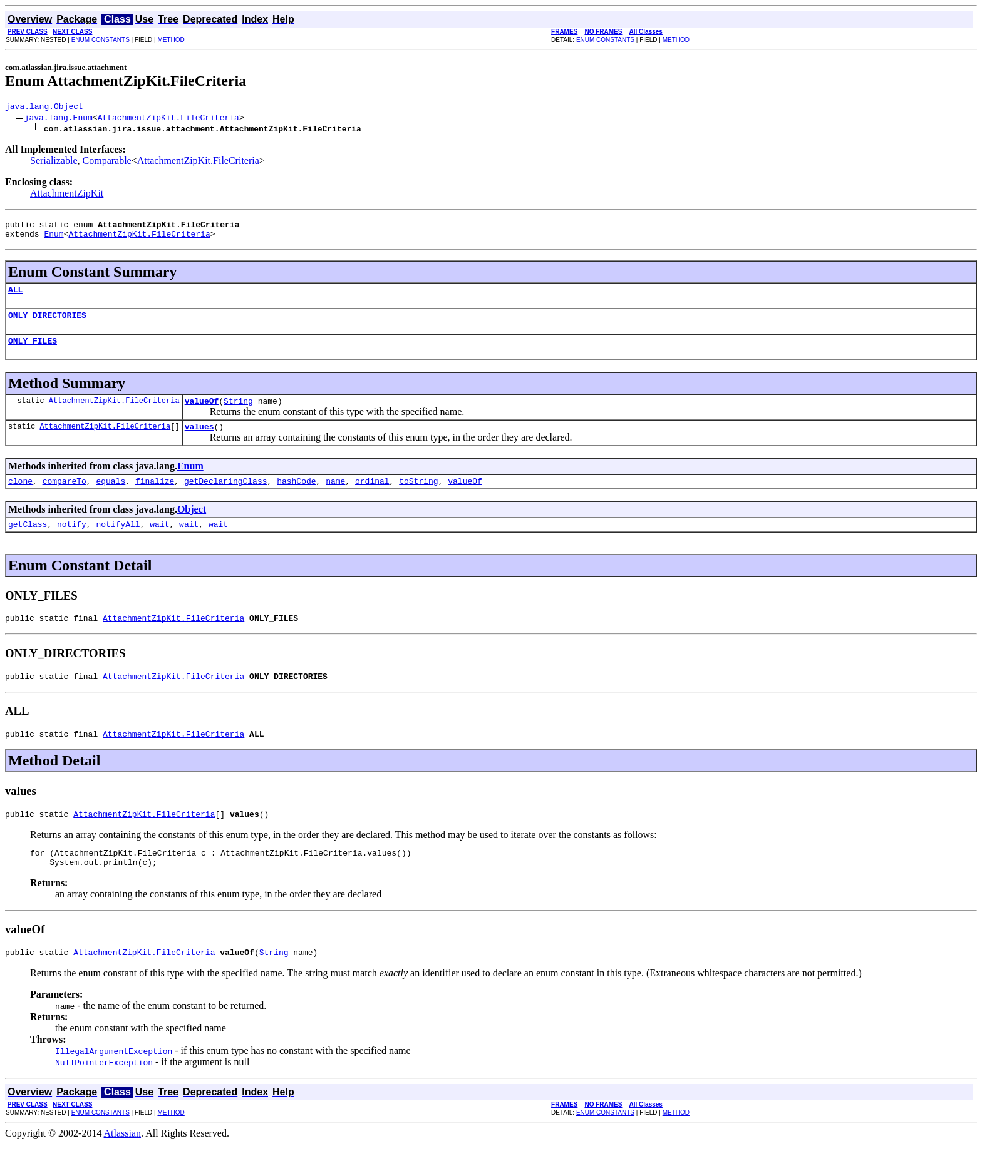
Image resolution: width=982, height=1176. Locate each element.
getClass (27, 542)
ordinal (372, 497)
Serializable (54, 162)
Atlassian (123, 1165)
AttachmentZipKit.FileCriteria (168, 119)
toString (418, 497)
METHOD (170, 39)
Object (191, 526)
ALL (15, 296)
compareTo (64, 497)
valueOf (202, 413)
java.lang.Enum (58, 119)
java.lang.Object (44, 107)
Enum (53, 239)
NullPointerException (104, 1094)
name (335, 497)
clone (20, 497)
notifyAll (118, 542)
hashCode (296, 497)
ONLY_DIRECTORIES (47, 324)
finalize (154, 497)
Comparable (107, 162)
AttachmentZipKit (66, 195)
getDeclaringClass (225, 497)
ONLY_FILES (32, 351)
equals (110, 497)
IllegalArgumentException (113, 1082)
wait (159, 542)
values (199, 441)
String (238, 413)
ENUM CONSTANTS (100, 39)
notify (71, 542)
